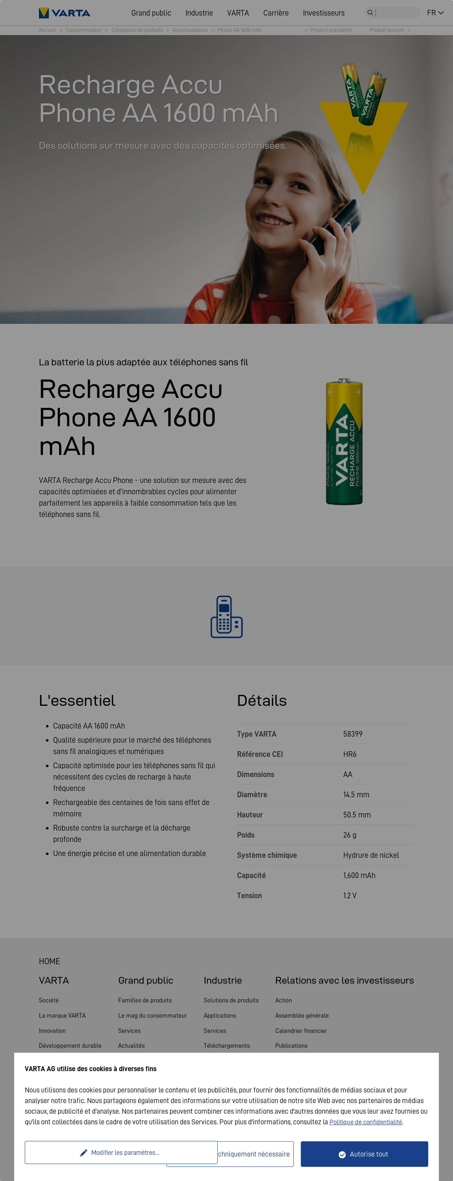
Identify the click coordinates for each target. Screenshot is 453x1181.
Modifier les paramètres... (96, 1154)
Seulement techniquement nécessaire (234, 1154)
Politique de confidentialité (368, 1122)
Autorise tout (369, 1154)
